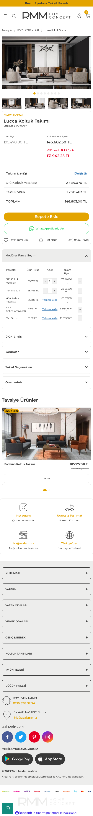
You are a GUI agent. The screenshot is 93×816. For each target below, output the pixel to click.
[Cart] (87, 15)
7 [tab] (55, 93)
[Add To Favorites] (16, 240)
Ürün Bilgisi (14, 336)
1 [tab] (34, 93)
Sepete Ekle (46, 216)
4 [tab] (45, 93)
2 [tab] (38, 93)
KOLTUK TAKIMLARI (14, 114)
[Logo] (46, 15)
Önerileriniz (13, 382)
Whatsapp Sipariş (8, 808)
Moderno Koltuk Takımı (19, 464)
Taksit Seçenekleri (18, 367)
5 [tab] (48, 93)
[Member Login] (79, 15)
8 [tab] (59, 93)
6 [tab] (52, 93)
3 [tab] (41, 93)
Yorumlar (12, 352)
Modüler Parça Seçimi (21, 255)
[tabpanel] (46, 62)
